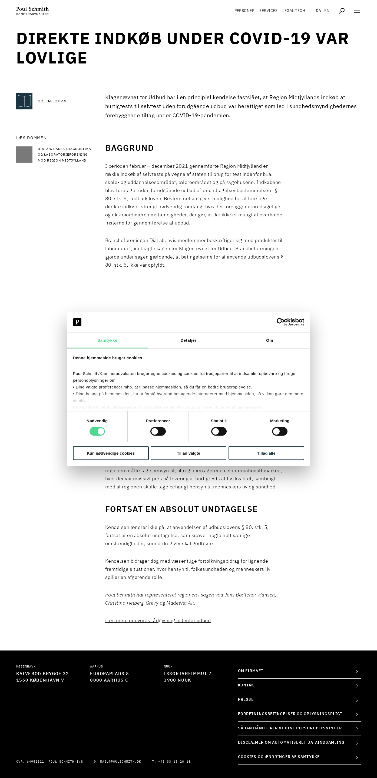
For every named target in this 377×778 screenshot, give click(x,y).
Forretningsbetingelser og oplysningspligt (290, 714)
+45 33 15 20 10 (174, 761)
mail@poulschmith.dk (120, 761)
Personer (244, 11)
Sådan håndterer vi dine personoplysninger (290, 728)
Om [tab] (269, 340)
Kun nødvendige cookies (111, 453)
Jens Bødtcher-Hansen (249, 595)
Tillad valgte (188, 453)
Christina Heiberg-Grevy (132, 603)
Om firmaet (250, 671)
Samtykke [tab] (107, 340)
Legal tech (293, 11)
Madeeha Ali (180, 603)
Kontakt (247, 685)
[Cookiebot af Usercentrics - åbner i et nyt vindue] (280, 322)
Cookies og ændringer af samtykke (279, 757)
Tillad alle (266, 453)
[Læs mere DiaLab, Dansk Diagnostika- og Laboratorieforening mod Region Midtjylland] (66, 155)
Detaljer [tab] (188, 340)
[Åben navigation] (357, 11)
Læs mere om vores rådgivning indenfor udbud (158, 620)
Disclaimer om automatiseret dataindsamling (291, 743)
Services (268, 11)
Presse (246, 700)
